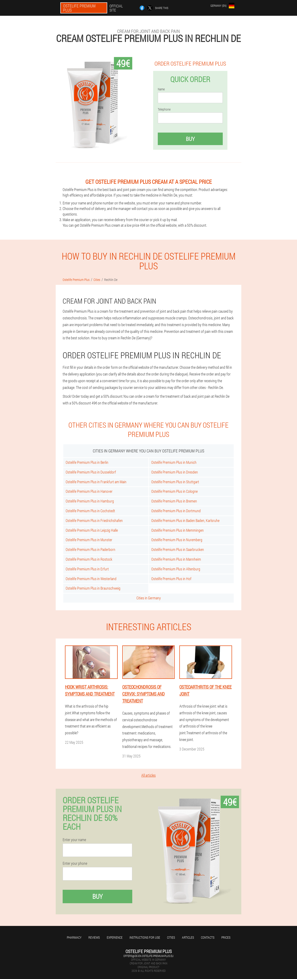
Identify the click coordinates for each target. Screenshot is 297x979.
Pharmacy (74, 937)
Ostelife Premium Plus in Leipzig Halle (92, 530)
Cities (171, 937)
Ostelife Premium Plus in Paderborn (90, 549)
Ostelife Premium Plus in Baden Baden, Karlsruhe (185, 520)
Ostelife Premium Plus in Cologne (174, 491)
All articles (148, 775)
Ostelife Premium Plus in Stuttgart (175, 481)
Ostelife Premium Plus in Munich (174, 462)
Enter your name (74, 840)
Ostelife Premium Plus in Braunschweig (93, 588)
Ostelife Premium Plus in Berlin (87, 462)
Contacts (207, 937)
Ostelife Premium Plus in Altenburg (175, 568)
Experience (115, 937)
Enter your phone (75, 863)
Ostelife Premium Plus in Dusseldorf (91, 472)
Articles (188, 937)
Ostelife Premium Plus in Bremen (174, 501)
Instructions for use (144, 937)
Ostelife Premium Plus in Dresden (174, 472)
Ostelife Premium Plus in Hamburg (90, 501)
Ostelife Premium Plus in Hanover (89, 491)
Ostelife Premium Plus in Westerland (91, 578)
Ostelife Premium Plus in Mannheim (176, 559)
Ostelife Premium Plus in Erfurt (87, 568)
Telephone (164, 109)
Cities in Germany (148, 597)
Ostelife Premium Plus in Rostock (89, 559)
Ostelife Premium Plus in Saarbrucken (177, 549)
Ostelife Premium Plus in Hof (171, 578)
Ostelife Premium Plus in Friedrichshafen (94, 520)
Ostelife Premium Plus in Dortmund (176, 510)
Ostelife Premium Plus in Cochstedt (90, 510)
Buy (190, 139)
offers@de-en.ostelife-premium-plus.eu (148, 956)
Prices (225, 937)
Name (161, 89)
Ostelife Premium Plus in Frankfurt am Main (96, 481)
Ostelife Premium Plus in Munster (89, 539)
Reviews (94, 937)
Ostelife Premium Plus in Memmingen (177, 530)
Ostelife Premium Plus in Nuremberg (176, 539)
